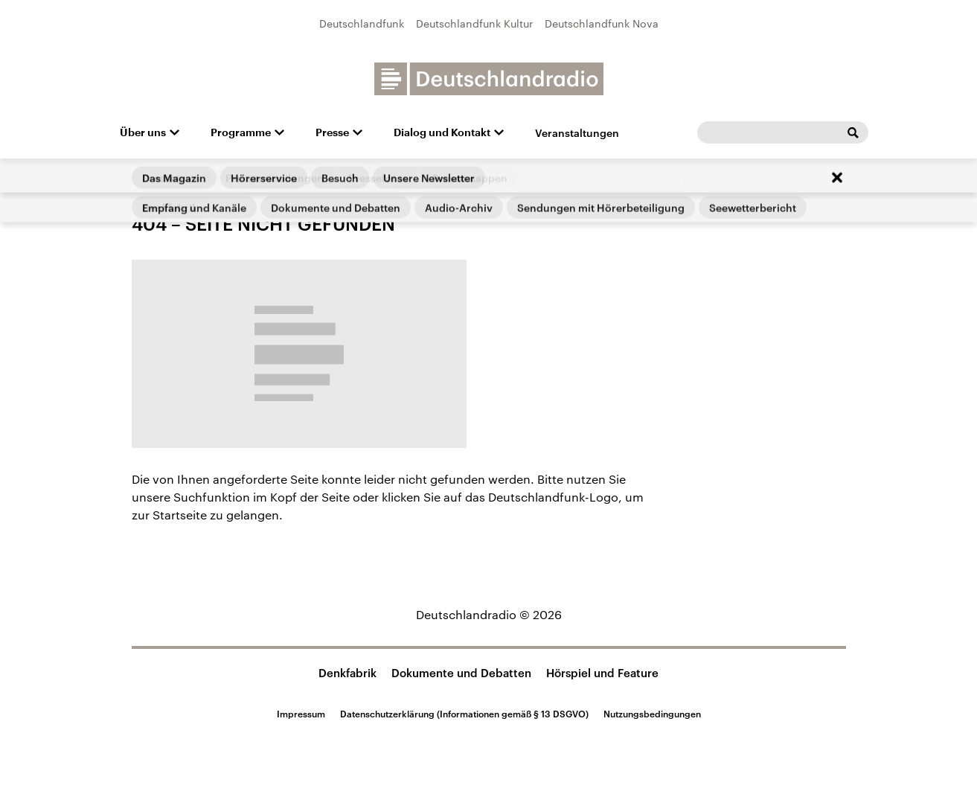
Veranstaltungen (577, 133)
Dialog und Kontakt (442, 132)
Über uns (143, 132)
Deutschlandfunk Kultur (474, 23)
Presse (332, 132)
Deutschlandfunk (361, 23)
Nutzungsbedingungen (652, 713)
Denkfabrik (347, 672)
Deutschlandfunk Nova (602, 23)
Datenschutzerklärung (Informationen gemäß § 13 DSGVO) (464, 713)
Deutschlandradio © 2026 (489, 614)
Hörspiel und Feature (602, 672)
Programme (241, 132)
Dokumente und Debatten (461, 672)
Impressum (301, 713)
